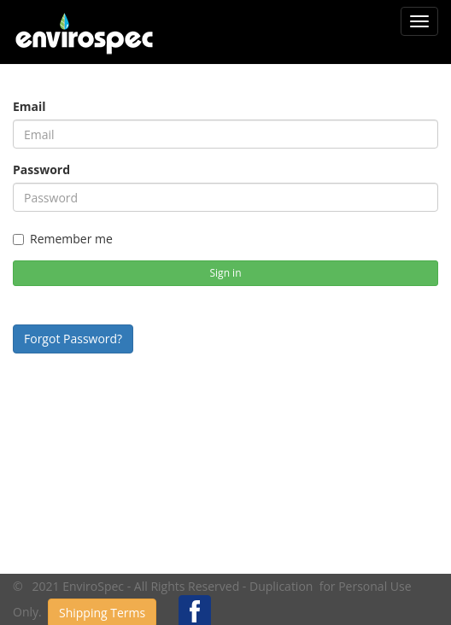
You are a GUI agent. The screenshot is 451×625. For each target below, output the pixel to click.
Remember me (63, 239)
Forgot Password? (73, 338)
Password (41, 169)
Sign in (226, 273)
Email (29, 106)
